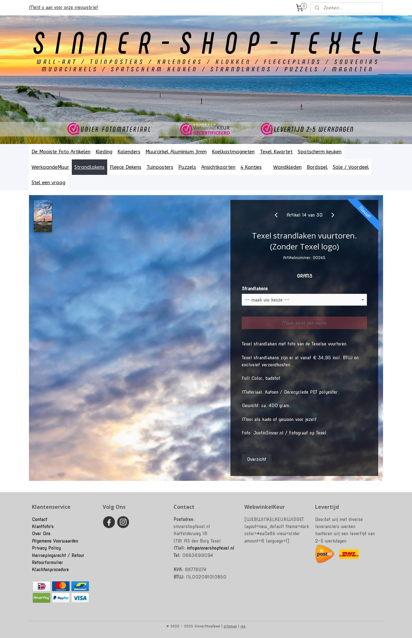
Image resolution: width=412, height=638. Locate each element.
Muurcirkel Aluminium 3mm (176, 152)
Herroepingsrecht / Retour (58, 555)
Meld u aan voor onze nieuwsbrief (63, 7)
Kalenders (128, 152)
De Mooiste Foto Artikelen (61, 152)
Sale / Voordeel (351, 167)
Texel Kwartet (276, 152)
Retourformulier (47, 562)
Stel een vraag (48, 182)
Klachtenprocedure (50, 569)
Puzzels (187, 167)
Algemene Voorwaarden (55, 541)
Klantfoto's (43, 526)
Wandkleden (287, 167)
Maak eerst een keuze (304, 323)
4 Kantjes (254, 167)
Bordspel (317, 167)
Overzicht (256, 459)
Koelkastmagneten (233, 152)
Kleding (104, 152)
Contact (39, 519)
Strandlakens (89, 167)
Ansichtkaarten (218, 167)
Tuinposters (159, 167)
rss (243, 626)
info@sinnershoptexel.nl (210, 548)
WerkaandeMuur (50, 167)
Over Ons (41, 533)
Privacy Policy (46, 548)
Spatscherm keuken (320, 152)
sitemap (230, 626)
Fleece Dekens (125, 167)
